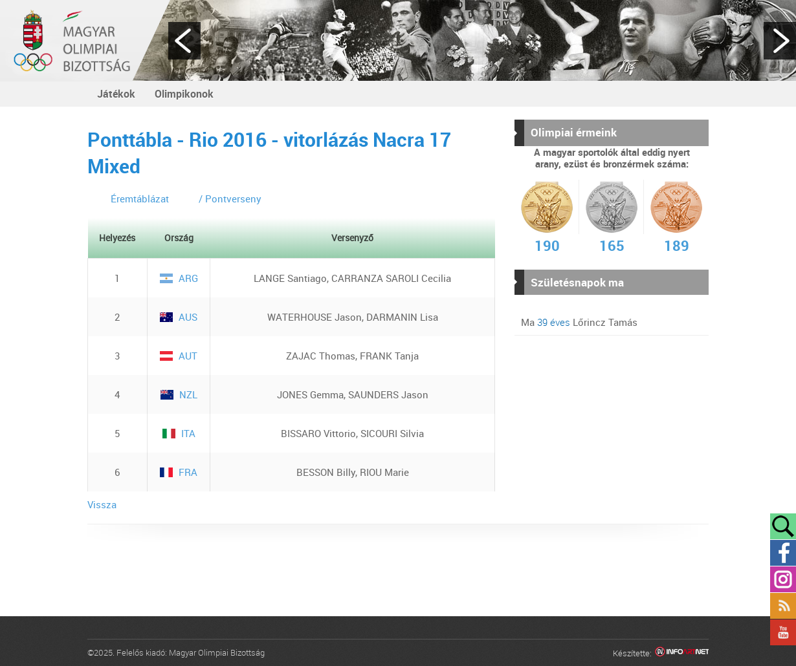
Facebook (783, 553)
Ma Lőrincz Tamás (579, 322)
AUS (178, 316)
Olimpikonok (184, 94)
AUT (178, 355)
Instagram (783, 579)
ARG (179, 278)
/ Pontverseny (230, 198)
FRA (178, 472)
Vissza (101, 504)
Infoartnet (682, 653)
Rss (783, 606)
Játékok (116, 94)
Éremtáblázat (140, 198)
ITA (178, 433)
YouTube (783, 632)
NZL (178, 394)
